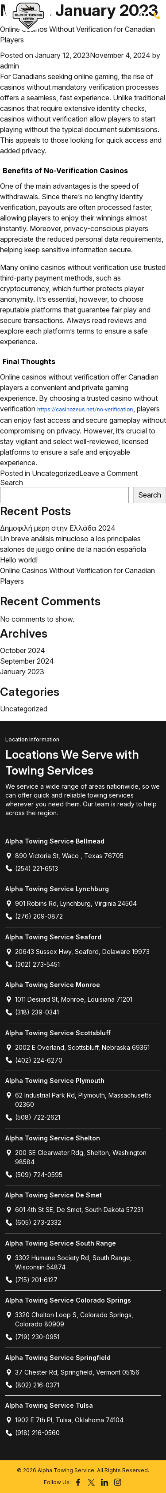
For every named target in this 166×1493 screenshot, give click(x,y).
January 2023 (22, 671)
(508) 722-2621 (32, 1117)
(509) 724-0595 (33, 1174)
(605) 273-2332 (33, 1222)
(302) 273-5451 (32, 964)
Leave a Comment (108, 473)
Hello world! (19, 559)
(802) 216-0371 (32, 1385)
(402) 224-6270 (33, 1060)
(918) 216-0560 (32, 1432)
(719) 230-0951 (32, 1337)
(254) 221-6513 (157, 16)
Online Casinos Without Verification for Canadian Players (77, 34)
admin (9, 65)
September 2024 (27, 661)
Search (11, 483)
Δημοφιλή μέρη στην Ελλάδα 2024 (58, 528)
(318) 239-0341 (32, 1012)
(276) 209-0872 (34, 916)
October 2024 (22, 650)
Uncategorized (55, 473)
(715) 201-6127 (31, 1280)
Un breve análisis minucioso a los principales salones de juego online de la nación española (73, 544)
